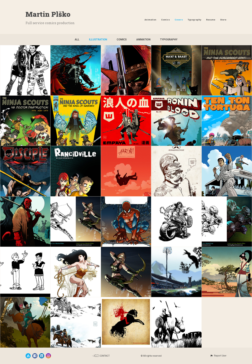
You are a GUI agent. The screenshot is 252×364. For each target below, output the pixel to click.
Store (223, 20)
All (77, 39)
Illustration (98, 39)
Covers (179, 20)
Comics (165, 20)
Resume (210, 20)
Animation (150, 20)
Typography (194, 20)
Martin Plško (48, 14)
